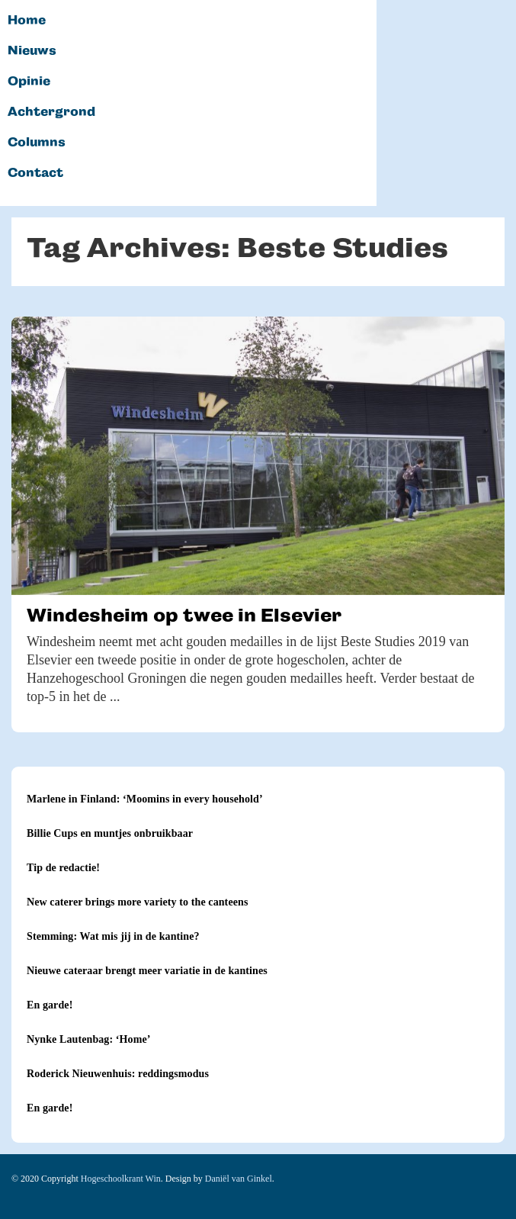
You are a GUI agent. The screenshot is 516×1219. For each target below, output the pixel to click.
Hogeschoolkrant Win (121, 1178)
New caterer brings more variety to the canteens (137, 902)
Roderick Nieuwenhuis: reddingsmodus (118, 1073)
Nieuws (32, 51)
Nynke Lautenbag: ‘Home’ (89, 1039)
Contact (35, 173)
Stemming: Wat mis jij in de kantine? (113, 936)
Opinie (29, 81)
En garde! (49, 1005)
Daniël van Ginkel (238, 1178)
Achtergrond (51, 112)
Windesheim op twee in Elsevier (184, 615)
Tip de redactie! (63, 867)
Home (27, 20)
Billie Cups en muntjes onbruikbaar (110, 833)
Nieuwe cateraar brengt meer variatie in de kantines (147, 970)
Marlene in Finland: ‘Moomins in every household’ (145, 799)
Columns (37, 142)
